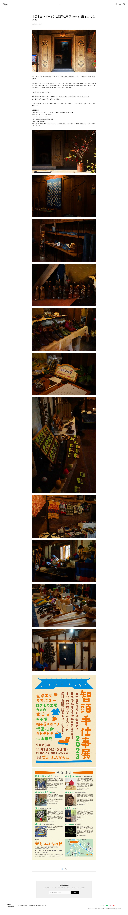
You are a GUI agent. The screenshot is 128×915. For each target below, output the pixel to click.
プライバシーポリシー (22, 905)
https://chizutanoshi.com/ (39, 117)
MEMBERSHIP (99, 4)
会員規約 (44, 905)
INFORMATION (77, 4)
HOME (60, 4)
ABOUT (67, 4)
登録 (75, 892)
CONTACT (109, 4)
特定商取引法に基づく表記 (35, 905)
